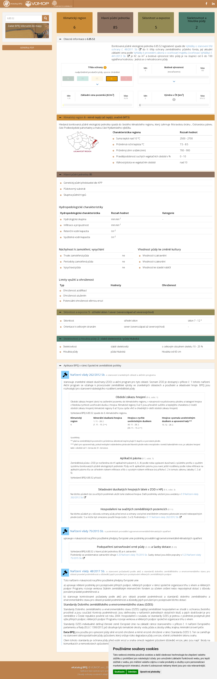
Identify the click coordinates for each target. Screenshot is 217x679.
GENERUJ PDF (27, 47)
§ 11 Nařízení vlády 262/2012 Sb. (163, 517)
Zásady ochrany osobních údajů (92, 674)
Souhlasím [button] (120, 672)
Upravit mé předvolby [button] (150, 672)
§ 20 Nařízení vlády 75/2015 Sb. (132, 554)
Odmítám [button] (132, 672)
